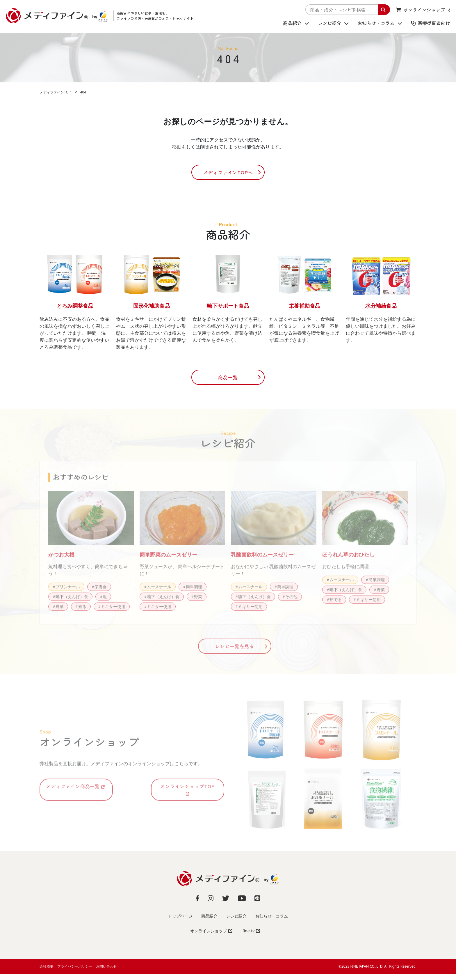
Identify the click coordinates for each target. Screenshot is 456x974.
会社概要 (47, 966)
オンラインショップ (423, 9)
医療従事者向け (430, 23)
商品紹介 (296, 23)
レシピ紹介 (333, 23)
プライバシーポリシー (74, 966)
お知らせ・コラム (379, 23)
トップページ (180, 916)
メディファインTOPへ (228, 172)
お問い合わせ (106, 966)
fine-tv (251, 931)
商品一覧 (228, 377)
